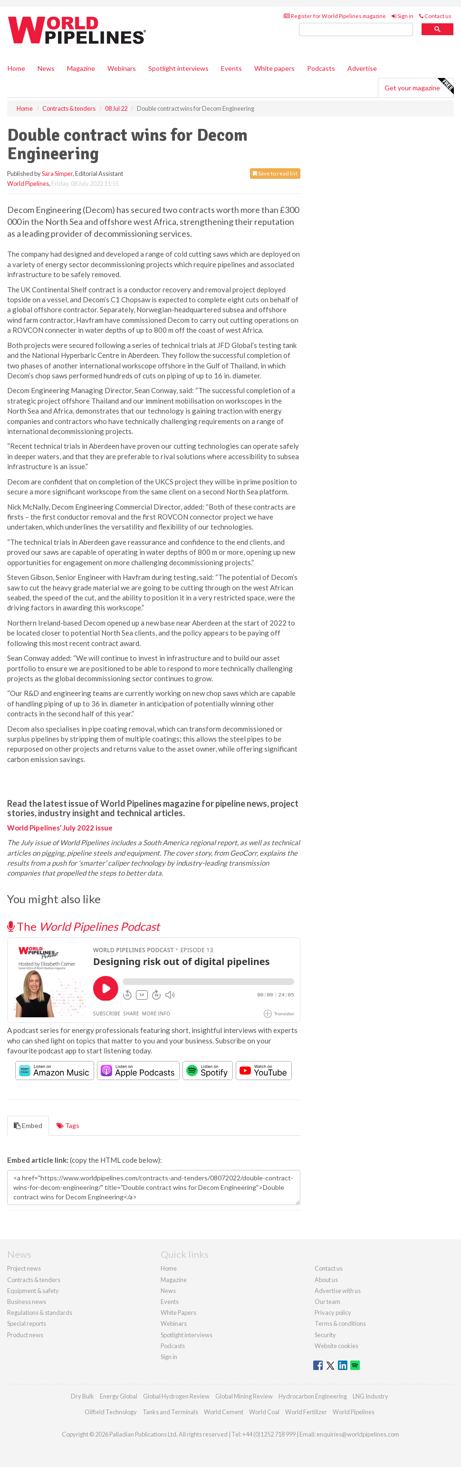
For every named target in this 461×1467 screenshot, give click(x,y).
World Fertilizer (306, 1412)
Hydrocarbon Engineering (313, 1396)
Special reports (26, 1323)
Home (16, 68)
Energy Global (118, 1396)
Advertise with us (338, 1290)
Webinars (121, 68)
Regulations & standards (39, 1312)
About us (326, 1280)
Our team (327, 1301)
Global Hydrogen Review (176, 1396)
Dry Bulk (82, 1396)
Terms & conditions (340, 1323)
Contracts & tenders (33, 1280)
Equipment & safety (33, 1290)
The (83, 926)
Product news (25, 1335)
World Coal (264, 1412)
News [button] (46, 68)
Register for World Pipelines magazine (335, 16)
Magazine (81, 68)
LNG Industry (370, 1396)
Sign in (402, 16)
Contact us (435, 16)
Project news (24, 1268)
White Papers (178, 1312)
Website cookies (336, 1346)
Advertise (362, 68)
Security (325, 1335)
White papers (274, 68)
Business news (26, 1301)
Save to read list (275, 173)
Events (231, 68)
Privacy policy (333, 1312)
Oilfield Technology (111, 1412)
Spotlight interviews (178, 68)
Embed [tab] (28, 1125)
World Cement (223, 1412)
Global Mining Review (244, 1396)
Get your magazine (418, 86)
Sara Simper (57, 173)
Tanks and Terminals (170, 1412)
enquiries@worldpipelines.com (358, 1434)
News (168, 1290)
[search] (356, 30)
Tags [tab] (68, 1125)
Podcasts (321, 68)
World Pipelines (28, 183)
